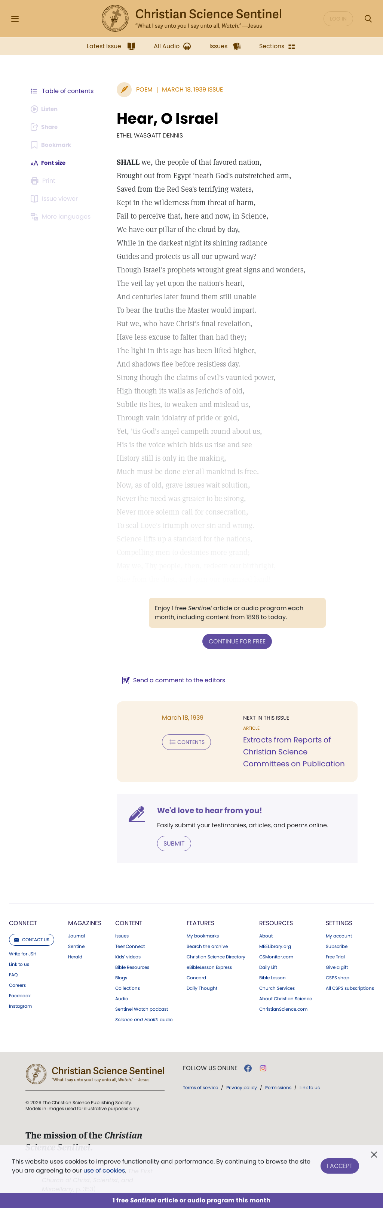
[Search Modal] (368, 19)
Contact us (31, 939)
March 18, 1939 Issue (188, 89)
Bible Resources (132, 966)
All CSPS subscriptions (350, 987)
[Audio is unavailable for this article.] (45, 109)
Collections (127, 987)
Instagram (20, 1005)
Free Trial (335, 956)
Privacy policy (241, 1087)
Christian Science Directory (216, 956)
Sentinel (77, 945)
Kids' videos (128, 956)
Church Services (277, 987)
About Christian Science (285, 998)
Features (200, 922)
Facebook (20, 995)
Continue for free (235, 641)
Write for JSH (22, 953)
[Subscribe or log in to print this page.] (44, 181)
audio (144, 1019)
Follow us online (210, 1067)
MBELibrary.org (275, 945)
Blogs (121, 977)
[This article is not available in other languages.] (61, 217)
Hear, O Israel (164, 118)
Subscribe (336, 945)
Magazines (84, 922)
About (266, 935)
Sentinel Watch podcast (141, 1008)
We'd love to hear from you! (205, 810)
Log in (338, 18)
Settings (339, 922)
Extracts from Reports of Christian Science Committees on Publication (292, 752)
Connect (23, 922)
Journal (76, 935)
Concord (196, 977)
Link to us (19, 963)
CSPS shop (337, 977)
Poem (140, 89)
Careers (17, 984)
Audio (121, 998)
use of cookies (104, 1170)
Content (129, 922)
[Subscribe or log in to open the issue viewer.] (55, 199)
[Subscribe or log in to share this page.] (46, 127)
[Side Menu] (15, 19)
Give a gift (337, 966)
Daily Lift (268, 966)
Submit (170, 842)
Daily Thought (202, 987)
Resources (276, 922)
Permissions (278, 1087)
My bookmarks (203, 935)
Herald (75, 956)
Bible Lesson (272, 977)
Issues (122, 935)
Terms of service (200, 1087)
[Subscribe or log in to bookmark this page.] (52, 145)
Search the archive (207, 945)
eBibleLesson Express (209, 966)
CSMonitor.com (276, 956)
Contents (183, 741)
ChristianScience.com (283, 1008)
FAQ (13, 974)
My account (339, 935)
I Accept (340, 1164)
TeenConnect (130, 945)
